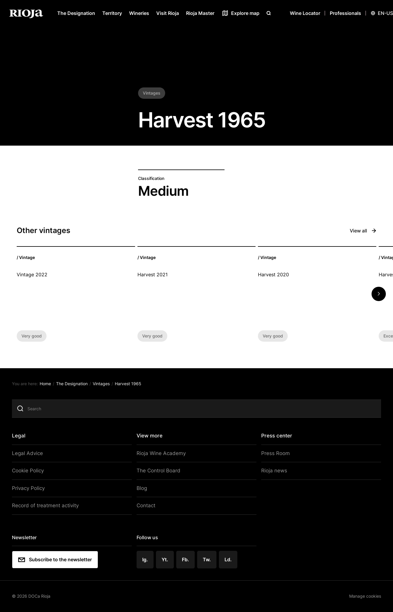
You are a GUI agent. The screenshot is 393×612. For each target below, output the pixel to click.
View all (363, 230)
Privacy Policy (32, 488)
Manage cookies (361, 593)
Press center (275, 437)
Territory (112, 13)
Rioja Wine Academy (161, 454)
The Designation (76, 13)
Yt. (166, 558)
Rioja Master (200, 13)
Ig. (146, 558)
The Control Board (158, 471)
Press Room (273, 454)
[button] (379, 294)
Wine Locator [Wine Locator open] (305, 13)
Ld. (228, 558)
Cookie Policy (31, 471)
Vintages (104, 385)
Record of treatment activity (48, 505)
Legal (23, 437)
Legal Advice (30, 454)
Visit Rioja (167, 13)
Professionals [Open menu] (345, 13)
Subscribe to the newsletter (58, 558)
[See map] (240, 13)
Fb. (186, 558)
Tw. (207, 558)
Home (49, 385)
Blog (143, 488)
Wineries (139, 13)
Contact (147, 505)
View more (150, 437)
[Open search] (268, 13)
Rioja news (272, 471)
